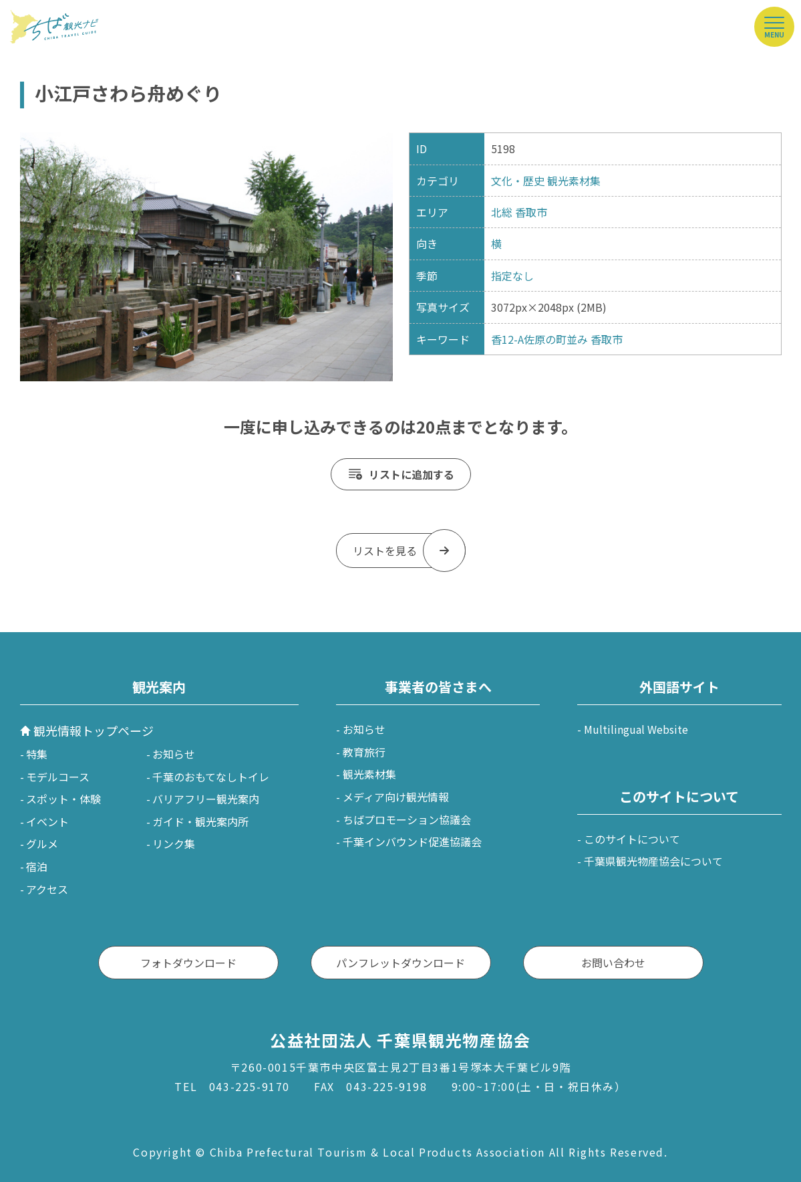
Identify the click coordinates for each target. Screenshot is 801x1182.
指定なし (512, 276)
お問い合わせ (613, 963)
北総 (501, 212)
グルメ (42, 843)
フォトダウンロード (188, 963)
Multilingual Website (636, 729)
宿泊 (36, 866)
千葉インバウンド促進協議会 (412, 841)
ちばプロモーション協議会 (407, 819)
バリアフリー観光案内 (205, 799)
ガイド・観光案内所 (200, 821)
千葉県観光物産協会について (653, 861)
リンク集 (173, 843)
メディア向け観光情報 (396, 797)
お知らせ (173, 754)
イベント (47, 821)
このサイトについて (632, 839)
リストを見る (385, 551)
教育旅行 (364, 752)
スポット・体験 (63, 799)
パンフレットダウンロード (400, 963)
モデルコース (58, 777)
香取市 (531, 212)
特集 (36, 754)
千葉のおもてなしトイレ (210, 777)
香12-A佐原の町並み (539, 339)
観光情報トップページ (93, 730)
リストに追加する (411, 474)
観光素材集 (574, 181)
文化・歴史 (517, 181)
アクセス (47, 889)
